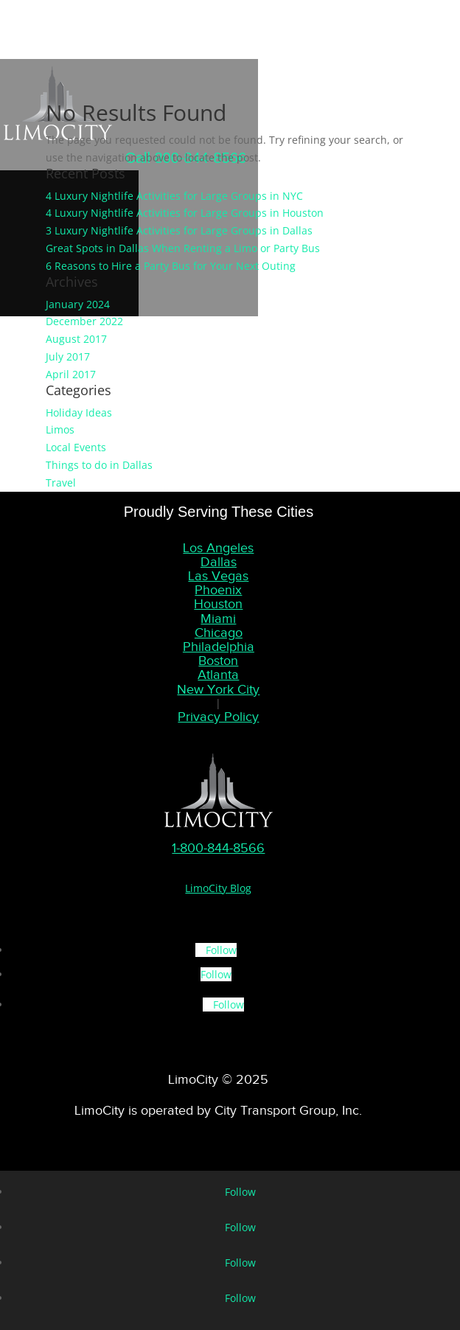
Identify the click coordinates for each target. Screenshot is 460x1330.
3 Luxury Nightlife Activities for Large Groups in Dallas (179, 230)
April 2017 (71, 374)
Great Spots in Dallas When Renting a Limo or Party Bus (183, 248)
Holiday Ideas (79, 412)
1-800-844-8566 (218, 847)
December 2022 (84, 321)
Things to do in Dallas (99, 465)
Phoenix (218, 589)
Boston (218, 660)
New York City (218, 689)
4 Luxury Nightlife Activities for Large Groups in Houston (185, 213)
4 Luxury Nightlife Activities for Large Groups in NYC (174, 196)
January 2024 (78, 304)
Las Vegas (218, 575)
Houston (218, 603)
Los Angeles (218, 547)
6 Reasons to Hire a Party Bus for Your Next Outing (171, 266)
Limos (60, 429)
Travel (61, 483)
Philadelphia (218, 646)
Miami (218, 618)
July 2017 (68, 356)
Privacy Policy (218, 716)
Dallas (219, 561)
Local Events (76, 447)
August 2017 (76, 339)
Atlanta (218, 674)
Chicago (219, 632)
